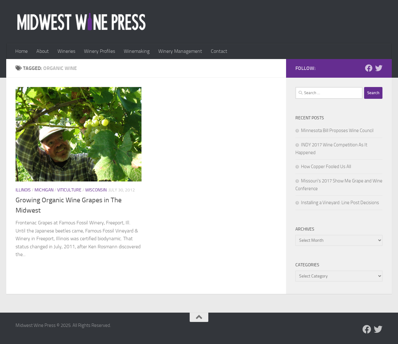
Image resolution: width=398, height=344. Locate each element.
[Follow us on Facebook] (369, 68)
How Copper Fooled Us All (326, 166)
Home (21, 51)
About (42, 51)
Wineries (66, 51)
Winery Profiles (99, 51)
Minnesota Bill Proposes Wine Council (337, 130)
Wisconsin (96, 190)
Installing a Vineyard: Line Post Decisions (340, 202)
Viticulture (69, 190)
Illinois (23, 190)
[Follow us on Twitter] (378, 68)
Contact (219, 51)
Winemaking (137, 51)
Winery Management (180, 51)
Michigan (44, 190)
